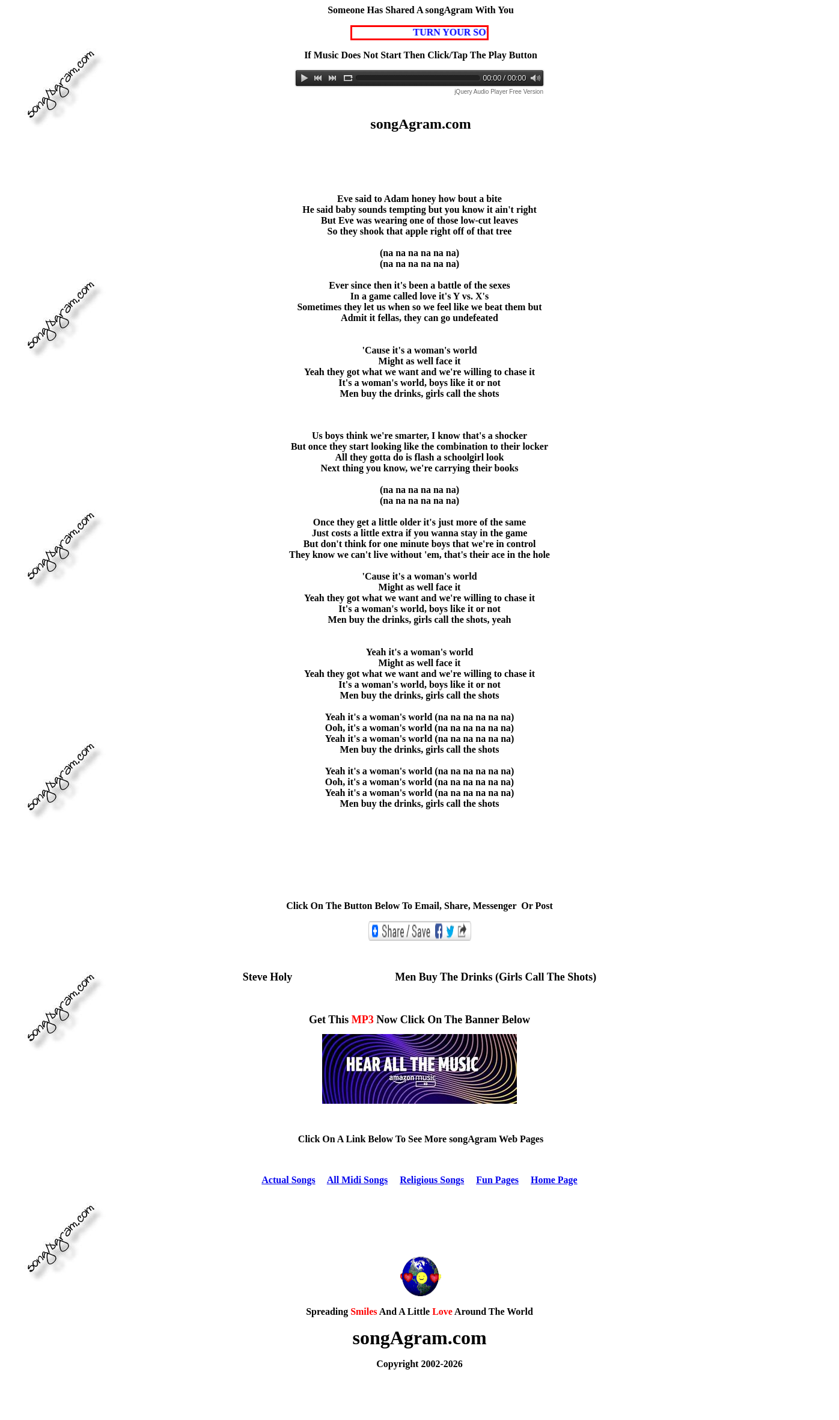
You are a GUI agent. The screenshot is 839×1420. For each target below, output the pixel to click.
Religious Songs (432, 1180)
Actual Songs (288, 1180)
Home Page (554, 1180)
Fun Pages (497, 1180)
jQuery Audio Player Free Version (498, 91)
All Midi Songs (357, 1180)
